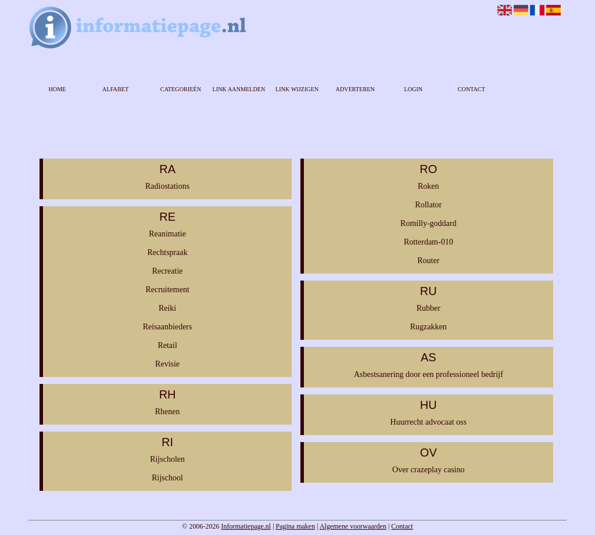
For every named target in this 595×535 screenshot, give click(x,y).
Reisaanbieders (167, 326)
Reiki (167, 308)
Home (57, 89)
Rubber (428, 308)
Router (428, 260)
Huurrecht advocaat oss (428, 422)
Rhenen (167, 411)
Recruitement (167, 289)
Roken (428, 186)
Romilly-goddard (428, 223)
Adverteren (355, 89)
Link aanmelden (239, 89)
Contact (471, 89)
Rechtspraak (167, 252)
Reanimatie (167, 233)
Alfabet (115, 89)
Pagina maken (296, 526)
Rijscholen (167, 459)
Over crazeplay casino (428, 469)
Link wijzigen (296, 89)
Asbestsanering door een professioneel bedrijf (428, 374)
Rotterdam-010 (428, 242)
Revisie (167, 364)
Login (413, 89)
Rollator (428, 204)
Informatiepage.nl (246, 526)
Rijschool (167, 477)
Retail (167, 345)
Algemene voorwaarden (353, 526)
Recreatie (167, 271)
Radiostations (167, 186)
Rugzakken (428, 326)
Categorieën (180, 89)
